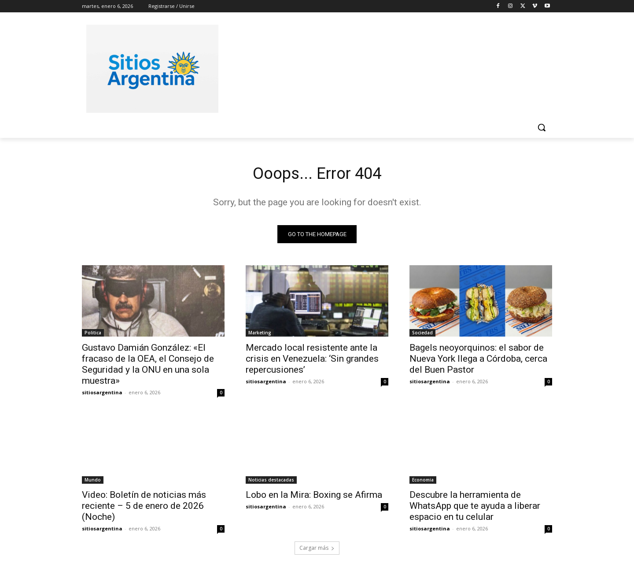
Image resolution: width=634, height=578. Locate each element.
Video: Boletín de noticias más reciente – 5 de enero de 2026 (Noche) (144, 508)
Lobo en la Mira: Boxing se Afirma (314, 497)
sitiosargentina (102, 394)
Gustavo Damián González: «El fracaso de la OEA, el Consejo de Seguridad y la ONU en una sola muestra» (148, 366)
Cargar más (317, 550)
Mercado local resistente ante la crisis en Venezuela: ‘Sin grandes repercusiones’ (312, 361)
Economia (423, 482)
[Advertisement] (383, 67)
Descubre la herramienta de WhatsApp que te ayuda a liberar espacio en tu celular (474, 508)
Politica (93, 335)
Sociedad (422, 335)
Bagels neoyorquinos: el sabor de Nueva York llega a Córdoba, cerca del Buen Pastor (478, 361)
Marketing (259, 335)
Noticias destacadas (271, 482)
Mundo (93, 482)
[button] (541, 127)
